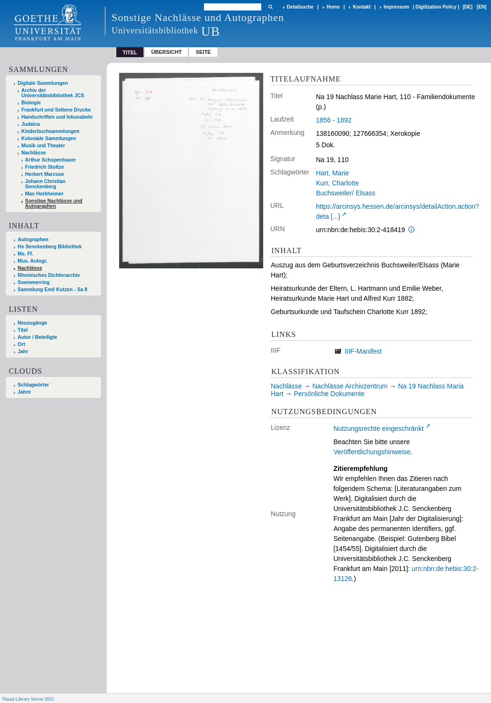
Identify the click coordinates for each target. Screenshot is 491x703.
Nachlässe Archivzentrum (350, 386)
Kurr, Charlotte (337, 183)
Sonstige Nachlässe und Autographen (53, 203)
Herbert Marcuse (44, 174)
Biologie (31, 102)
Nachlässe (33, 152)
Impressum (396, 7)
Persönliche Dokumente (329, 393)
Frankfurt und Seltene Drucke (56, 109)
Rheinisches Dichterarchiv (49, 275)
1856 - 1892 (334, 120)
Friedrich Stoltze (44, 167)
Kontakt (361, 7)
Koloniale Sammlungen (48, 138)
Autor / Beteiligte (37, 337)
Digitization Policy (436, 7)
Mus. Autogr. (33, 261)
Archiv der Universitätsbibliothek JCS (52, 93)
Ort (21, 344)
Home (333, 7)
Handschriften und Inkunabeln (57, 117)
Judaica (30, 124)
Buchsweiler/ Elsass (346, 193)
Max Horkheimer (44, 193)
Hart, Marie (332, 173)
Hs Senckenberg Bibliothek (50, 246)
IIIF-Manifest (363, 351)
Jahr (23, 351)
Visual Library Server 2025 (28, 699)
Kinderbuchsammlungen (50, 131)
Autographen (33, 239)
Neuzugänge (32, 323)
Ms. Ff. (25, 253)
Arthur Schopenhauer (50, 160)
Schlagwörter (33, 384)
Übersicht (166, 52)
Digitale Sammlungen (43, 83)
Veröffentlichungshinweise (371, 452)
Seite (203, 52)
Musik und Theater (43, 145)
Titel (23, 330)
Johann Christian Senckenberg (45, 184)
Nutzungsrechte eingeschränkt (378, 428)
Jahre (24, 392)
